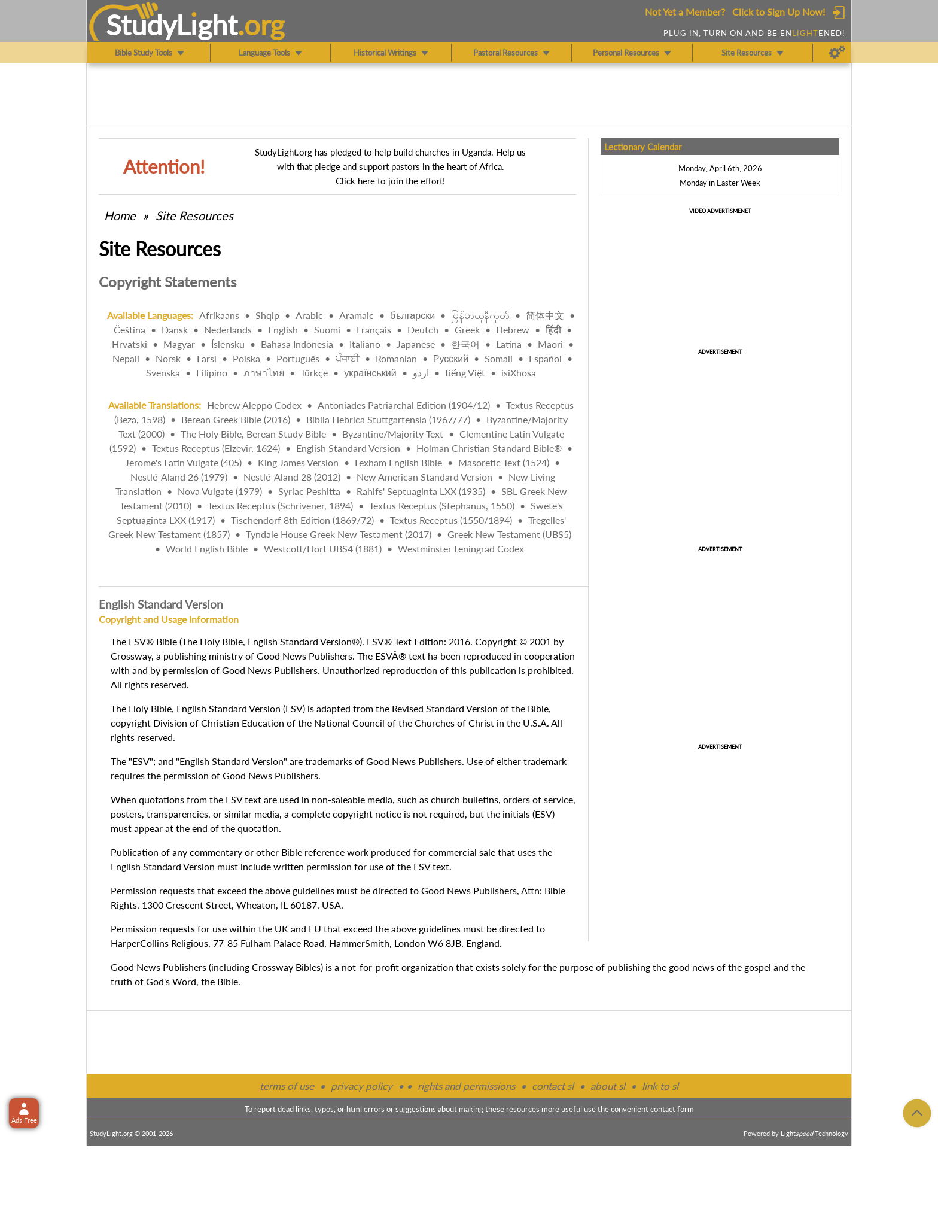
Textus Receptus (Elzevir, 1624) (216, 448)
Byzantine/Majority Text (392, 433)
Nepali (125, 358)
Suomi (327, 329)
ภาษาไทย (263, 372)
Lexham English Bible (398, 462)
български (412, 315)
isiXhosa (518, 372)
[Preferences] (837, 53)
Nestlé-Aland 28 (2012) (291, 476)
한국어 (465, 344)
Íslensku (228, 344)
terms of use (287, 1086)
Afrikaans (219, 315)
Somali (499, 358)
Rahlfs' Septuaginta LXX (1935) (421, 491)
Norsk (168, 358)
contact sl (553, 1086)
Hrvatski (129, 344)
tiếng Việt (465, 372)
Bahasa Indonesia (297, 344)
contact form (672, 1109)
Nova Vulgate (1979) (220, 491)
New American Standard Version (424, 476)
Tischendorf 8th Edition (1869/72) (302, 519)
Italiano (364, 344)
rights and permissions (466, 1086)
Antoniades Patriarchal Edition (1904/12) (404, 405)
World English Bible (207, 548)
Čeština (129, 329)
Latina (509, 344)
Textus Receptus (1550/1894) (451, 519)
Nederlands (228, 329)
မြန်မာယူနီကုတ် (480, 315)
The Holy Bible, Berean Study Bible (253, 433)
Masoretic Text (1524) (503, 462)
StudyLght (172, 24)
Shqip (267, 315)
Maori (550, 344)
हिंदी (553, 329)
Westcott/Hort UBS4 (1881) (323, 548)
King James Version (298, 462)
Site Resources (194, 215)
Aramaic (356, 315)
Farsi (207, 358)
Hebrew (512, 329)
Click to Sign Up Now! (778, 11)
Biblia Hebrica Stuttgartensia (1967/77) (388, 419)
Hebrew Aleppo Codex (254, 405)
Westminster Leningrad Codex (461, 548)
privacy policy (361, 1086)
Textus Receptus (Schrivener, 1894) (280, 505)
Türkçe (314, 372)
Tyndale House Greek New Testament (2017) (338, 534)
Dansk (175, 329)
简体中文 (545, 315)
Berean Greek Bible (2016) (235, 419)
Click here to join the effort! (390, 180)
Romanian (396, 358)
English (283, 329)
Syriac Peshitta (309, 491)
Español (545, 358)
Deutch (422, 329)
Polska (246, 358)
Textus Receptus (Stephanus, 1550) (441, 505)
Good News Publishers (158, 967)
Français (374, 329)
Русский (450, 358)
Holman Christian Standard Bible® (489, 448)
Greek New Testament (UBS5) (509, 534)
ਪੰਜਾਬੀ (348, 358)
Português (297, 358)
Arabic (309, 315)
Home (120, 215)
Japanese (416, 344)
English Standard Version (348, 448)
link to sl (660, 1086)
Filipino (211, 372)
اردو (421, 372)
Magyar (179, 344)
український (370, 372)
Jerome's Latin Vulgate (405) (183, 462)
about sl (607, 1086)
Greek (467, 329)
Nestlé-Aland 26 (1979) (178, 476)
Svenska (163, 372)
